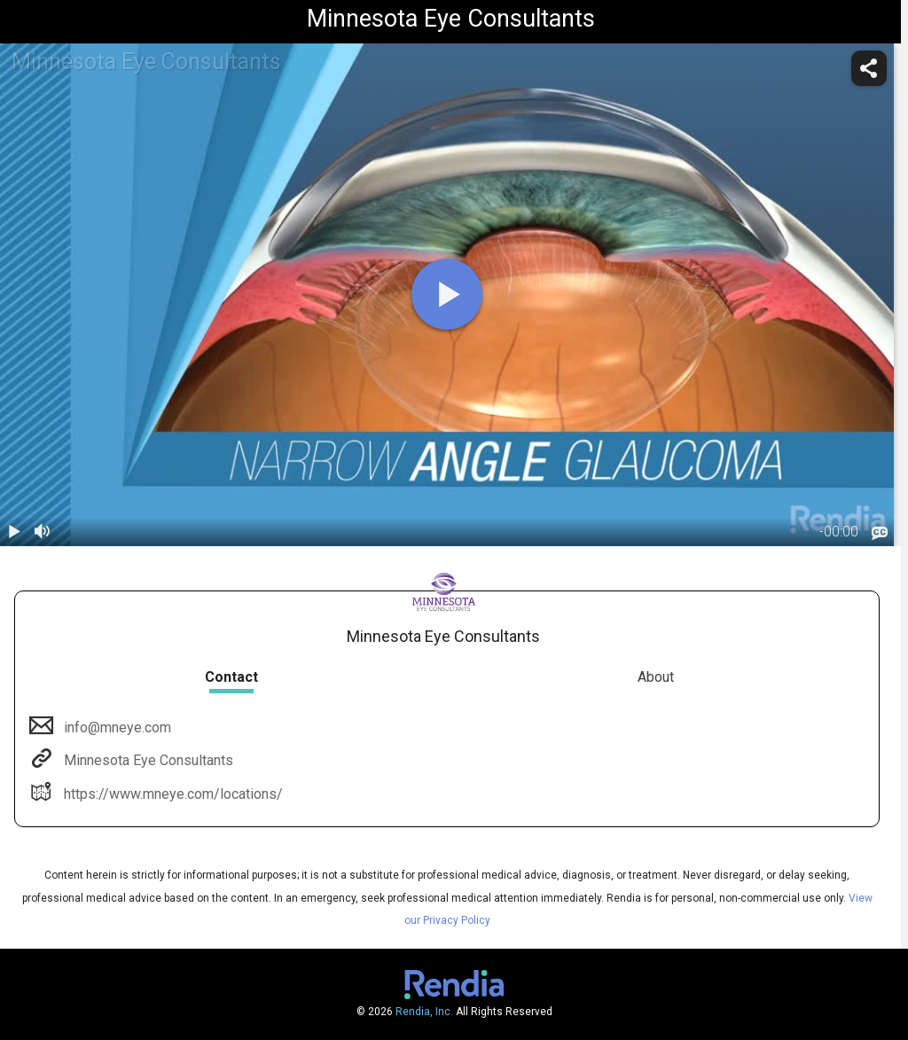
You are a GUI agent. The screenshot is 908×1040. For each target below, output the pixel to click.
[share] (869, 68)
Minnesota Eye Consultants (146, 760)
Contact (231, 677)
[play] (446, 294)
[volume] (42, 532)
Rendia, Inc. (424, 1011)
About (656, 677)
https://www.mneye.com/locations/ (171, 794)
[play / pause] (14, 532)
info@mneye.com (115, 727)
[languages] (879, 533)
